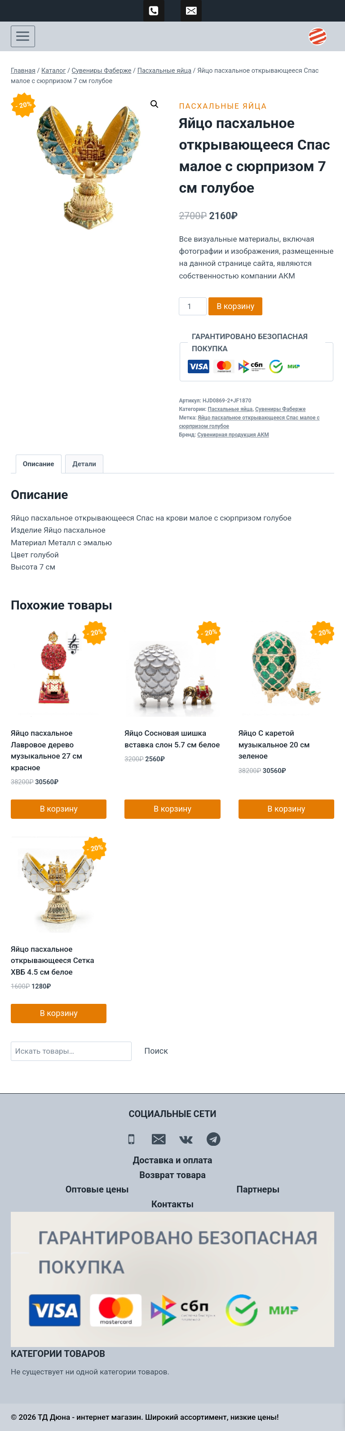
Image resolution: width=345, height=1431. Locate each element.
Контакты (172, 1204)
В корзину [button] (59, 808)
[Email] (158, 1139)
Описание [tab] (38, 464)
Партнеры (258, 1189)
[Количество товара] (193, 306)
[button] (154, 104)
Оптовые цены (97, 1189)
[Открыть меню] (23, 36)
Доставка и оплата (172, 1160)
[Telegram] (213, 1139)
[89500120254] (154, 11)
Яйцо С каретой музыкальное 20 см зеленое (274, 744)
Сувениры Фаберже (280, 409)
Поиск (156, 1051)
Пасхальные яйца (223, 106)
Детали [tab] (84, 464)
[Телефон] (131, 1139)
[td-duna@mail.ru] (191, 11)
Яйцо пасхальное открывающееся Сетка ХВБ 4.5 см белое (52, 960)
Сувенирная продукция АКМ (233, 435)
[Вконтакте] (186, 1139)
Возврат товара (172, 1175)
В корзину (235, 306)
